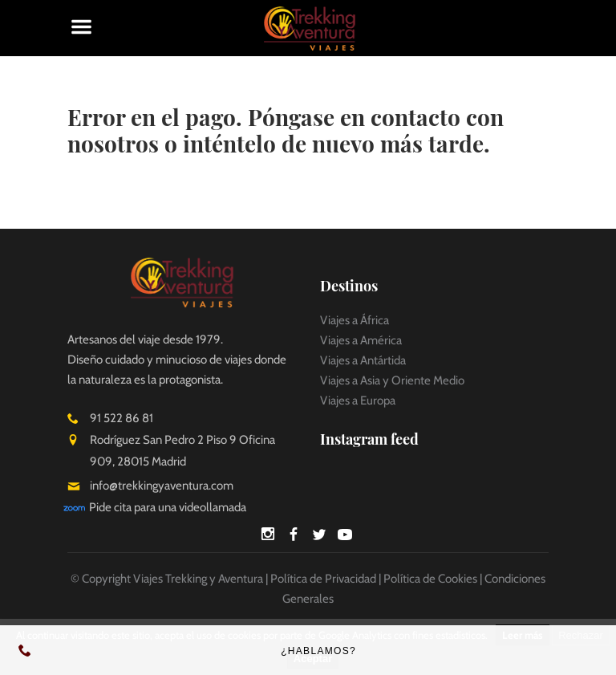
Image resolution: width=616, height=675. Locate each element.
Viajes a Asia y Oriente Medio (392, 380)
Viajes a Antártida (363, 360)
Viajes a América (361, 340)
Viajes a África (354, 320)
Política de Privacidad (323, 578)
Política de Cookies (430, 578)
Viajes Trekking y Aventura (198, 578)
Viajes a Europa (357, 400)
